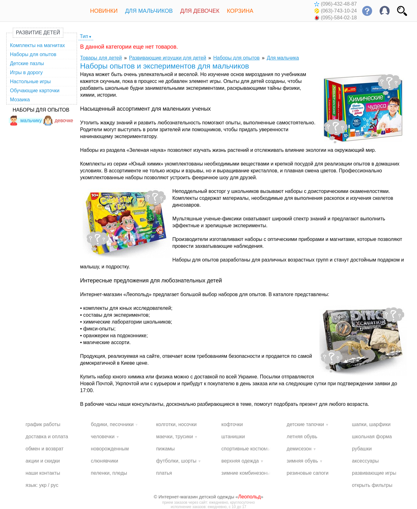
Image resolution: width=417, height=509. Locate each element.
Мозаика (20, 99)
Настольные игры (30, 81)
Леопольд (249, 496)
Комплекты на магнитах (37, 45)
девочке (58, 120)
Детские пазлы (27, 63)
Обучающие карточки (35, 90)
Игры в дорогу (26, 72)
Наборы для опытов (33, 54)
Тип (84, 36)
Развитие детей (38, 32)
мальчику (25, 120)
